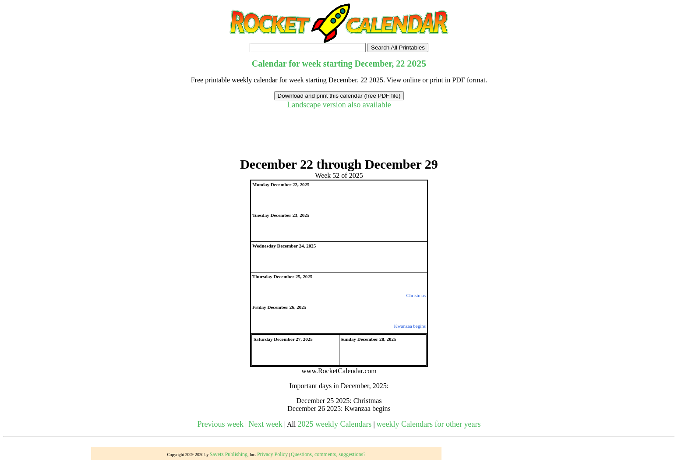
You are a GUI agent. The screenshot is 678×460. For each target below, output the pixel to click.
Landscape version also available (339, 104)
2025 (416, 63)
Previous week (221, 424)
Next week (265, 424)
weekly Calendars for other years (429, 424)
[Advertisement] (339, 137)
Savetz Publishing (228, 454)
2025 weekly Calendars (334, 424)
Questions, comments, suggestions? (328, 454)
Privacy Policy (272, 454)
